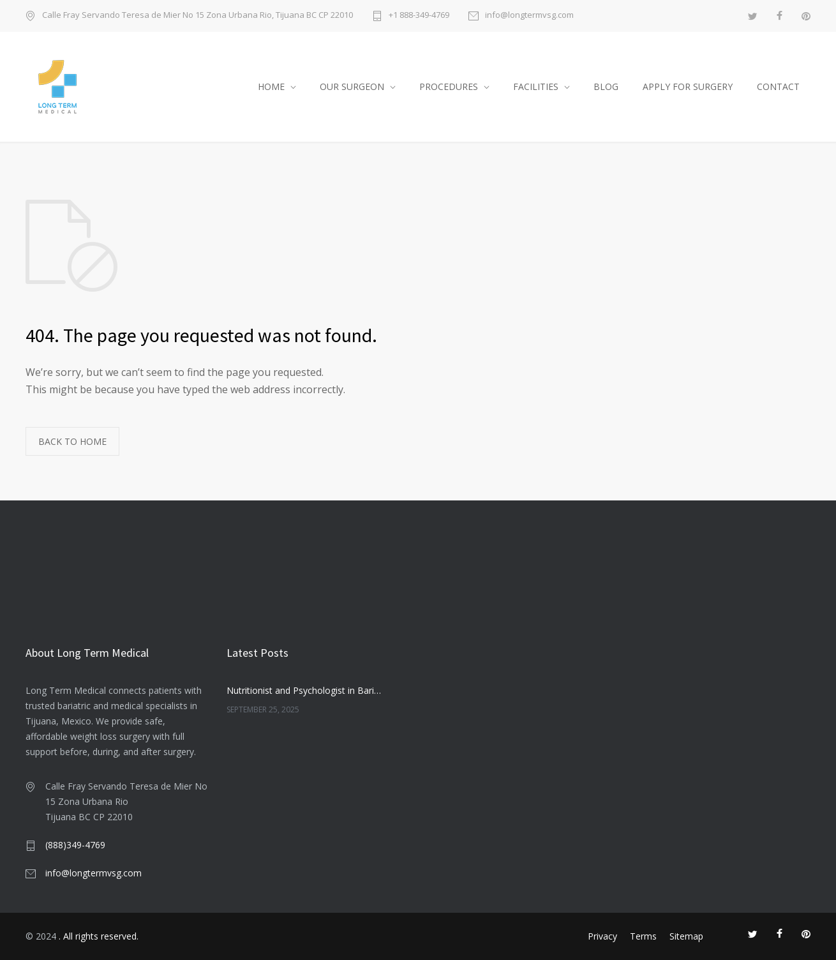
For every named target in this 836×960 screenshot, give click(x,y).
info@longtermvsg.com (529, 15)
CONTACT (778, 86)
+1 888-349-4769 (419, 15)
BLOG (605, 86)
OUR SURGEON (352, 86)
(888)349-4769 (75, 845)
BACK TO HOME (72, 441)
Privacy (602, 936)
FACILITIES (535, 86)
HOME (271, 86)
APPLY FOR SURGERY (688, 86)
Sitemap (686, 936)
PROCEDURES (448, 86)
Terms (643, 936)
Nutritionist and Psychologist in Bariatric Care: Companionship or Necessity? (304, 690)
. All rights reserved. (98, 936)
